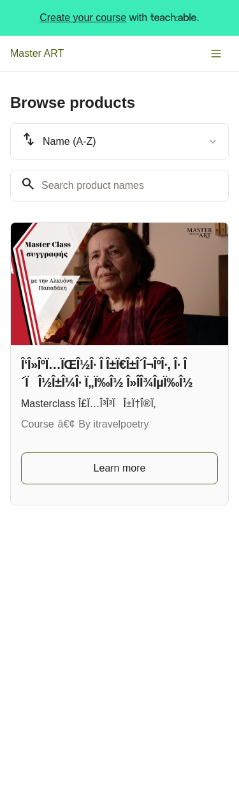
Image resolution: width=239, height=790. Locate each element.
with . (119, 18)
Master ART (37, 53)
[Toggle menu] (216, 53)
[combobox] (119, 141)
